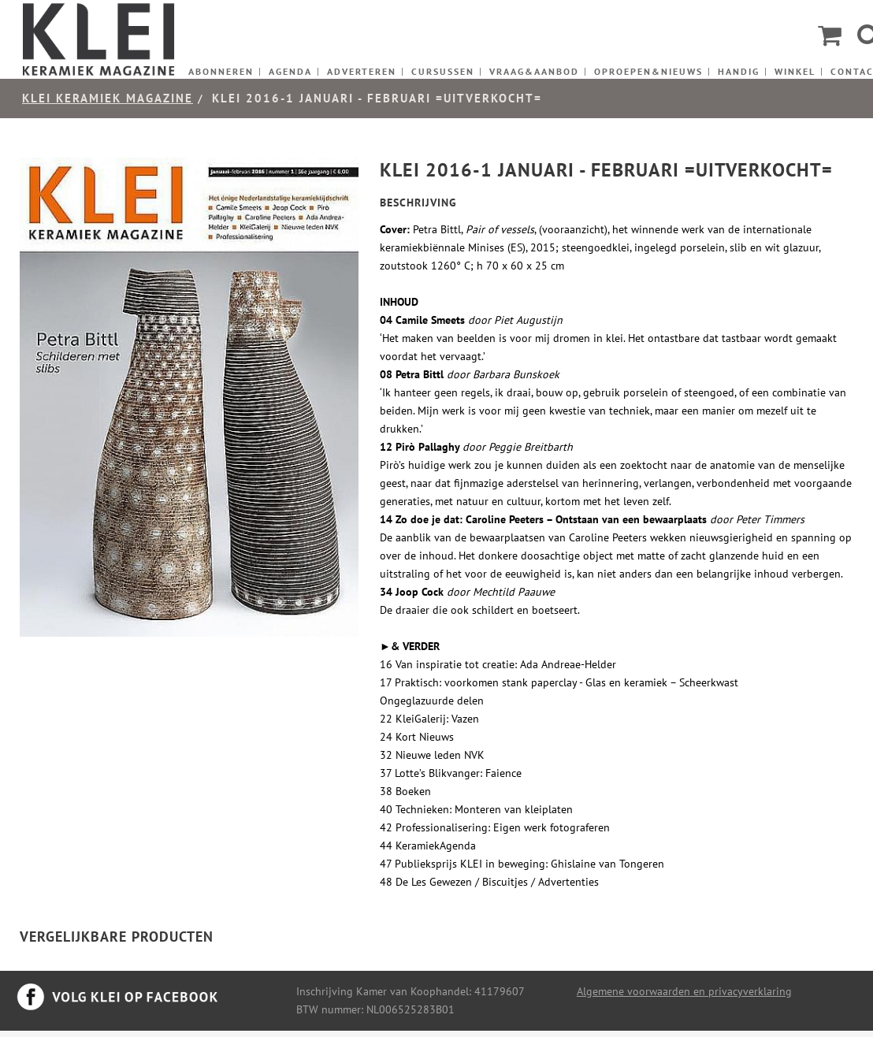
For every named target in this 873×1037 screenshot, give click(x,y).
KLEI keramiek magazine (107, 98)
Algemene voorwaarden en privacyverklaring (684, 991)
